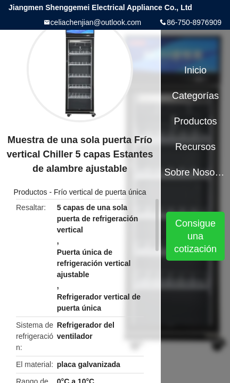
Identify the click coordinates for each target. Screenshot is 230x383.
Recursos (195, 146)
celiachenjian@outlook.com (96, 22)
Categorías (195, 95)
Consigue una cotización (195, 236)
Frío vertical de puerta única (100, 192)
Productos (30, 192)
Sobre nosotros (196, 172)
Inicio (195, 70)
